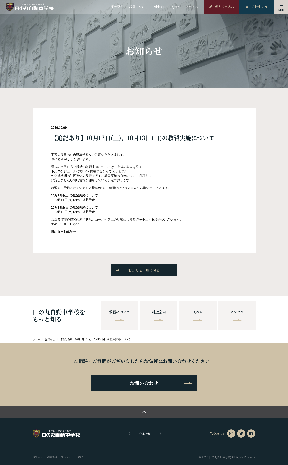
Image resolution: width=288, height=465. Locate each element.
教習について (119, 315)
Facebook (251, 433)
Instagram (231, 433)
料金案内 (159, 315)
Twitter (241, 433)
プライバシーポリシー (74, 457)
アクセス (237, 315)
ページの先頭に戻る (144, 412)
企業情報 (52, 457)
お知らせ (38, 457)
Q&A (197, 315)
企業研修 (144, 433)
